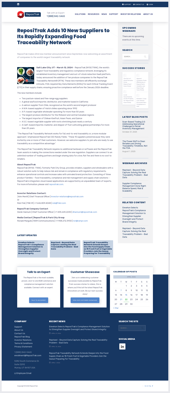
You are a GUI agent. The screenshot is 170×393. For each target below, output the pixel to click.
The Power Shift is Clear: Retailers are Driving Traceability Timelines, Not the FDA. (134, 144)
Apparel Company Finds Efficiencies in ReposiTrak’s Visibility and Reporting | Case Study (142, 84)
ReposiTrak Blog (22, 337)
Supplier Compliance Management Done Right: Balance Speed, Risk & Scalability (134, 187)
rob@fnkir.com (59, 203)
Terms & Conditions (23, 343)
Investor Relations (131, 14)
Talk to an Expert (38, 272)
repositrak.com (56, 184)
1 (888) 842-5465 (56, 16)
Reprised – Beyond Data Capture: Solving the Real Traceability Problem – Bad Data (64, 245)
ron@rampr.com (80, 221)
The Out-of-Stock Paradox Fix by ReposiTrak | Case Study (128, 82)
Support (113, 14)
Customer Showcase (85, 272)
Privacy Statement (23, 346)
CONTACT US (138, 4)
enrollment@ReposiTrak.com (27, 355)
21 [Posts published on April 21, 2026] (121, 299)
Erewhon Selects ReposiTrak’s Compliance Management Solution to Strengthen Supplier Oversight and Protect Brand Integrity (31, 248)
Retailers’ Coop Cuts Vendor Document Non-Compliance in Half (142, 102)
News (104, 14)
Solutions (80, 14)
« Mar (116, 308)
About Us (148, 14)
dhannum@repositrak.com (85, 212)
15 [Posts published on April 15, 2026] (126, 295)
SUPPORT (126, 4)
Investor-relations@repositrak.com (67, 196)
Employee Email (22, 373)
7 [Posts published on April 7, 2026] (121, 290)
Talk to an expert (38, 300)
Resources (93, 14)
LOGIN (150, 4)
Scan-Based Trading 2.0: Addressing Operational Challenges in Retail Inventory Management (133, 125)
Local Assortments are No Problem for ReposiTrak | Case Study (129, 98)
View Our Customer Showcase (85, 300)
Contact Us (19, 333)
